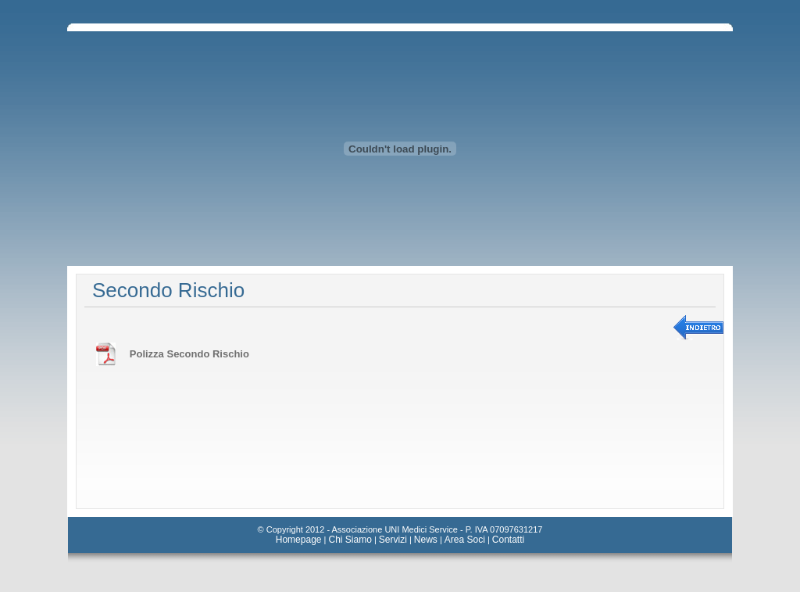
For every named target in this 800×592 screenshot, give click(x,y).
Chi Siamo (349, 539)
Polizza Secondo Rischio (189, 354)
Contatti (508, 539)
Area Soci (465, 539)
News (426, 539)
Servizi (393, 539)
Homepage (299, 539)
